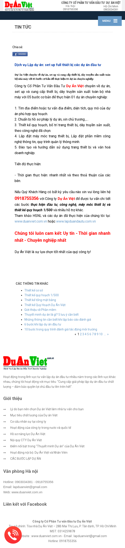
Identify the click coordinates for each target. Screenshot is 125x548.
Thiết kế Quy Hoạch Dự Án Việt (45, 305)
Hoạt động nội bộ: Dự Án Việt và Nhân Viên (39, 452)
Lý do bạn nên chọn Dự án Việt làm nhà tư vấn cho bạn (47, 409)
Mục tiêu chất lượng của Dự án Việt (33, 415)
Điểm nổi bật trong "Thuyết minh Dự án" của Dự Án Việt (47, 446)
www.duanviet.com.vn (31, 221)
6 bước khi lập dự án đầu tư (42, 324)
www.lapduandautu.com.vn (76, 221)
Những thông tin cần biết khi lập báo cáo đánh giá (57, 319)
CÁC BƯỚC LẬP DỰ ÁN (25, 458)
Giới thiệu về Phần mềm (40, 309)
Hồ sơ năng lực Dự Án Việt (27, 434)
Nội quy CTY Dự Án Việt (26, 440)
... (105, 334)
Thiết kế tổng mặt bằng (40, 300)
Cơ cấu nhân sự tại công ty (28, 421)
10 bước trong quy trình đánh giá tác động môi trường (60, 329)
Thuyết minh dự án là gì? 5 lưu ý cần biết (51, 314)
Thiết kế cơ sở (33, 290)
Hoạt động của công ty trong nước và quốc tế (40, 427)
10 (101, 334)
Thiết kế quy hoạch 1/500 (41, 295)
